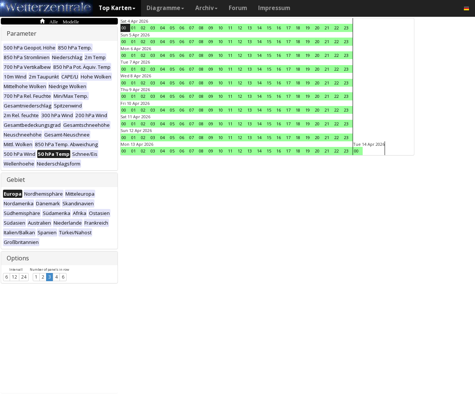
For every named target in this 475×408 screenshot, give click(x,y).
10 (220, 27)
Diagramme (165, 8)
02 (143, 27)
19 (307, 27)
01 (133, 27)
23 (346, 27)
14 (259, 27)
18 (298, 27)
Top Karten (117, 8)
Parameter (21, 33)
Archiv (206, 8)
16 (278, 27)
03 (153, 27)
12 (14, 277)
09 (211, 27)
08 (201, 27)
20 (317, 27)
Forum (238, 8)
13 (249, 27)
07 (191, 27)
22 (336, 27)
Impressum (274, 8)
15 (269, 27)
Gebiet (16, 180)
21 (327, 27)
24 (23, 277)
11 (230, 27)
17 (288, 27)
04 (162, 27)
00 (124, 27)
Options (18, 258)
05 (172, 27)
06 (182, 27)
